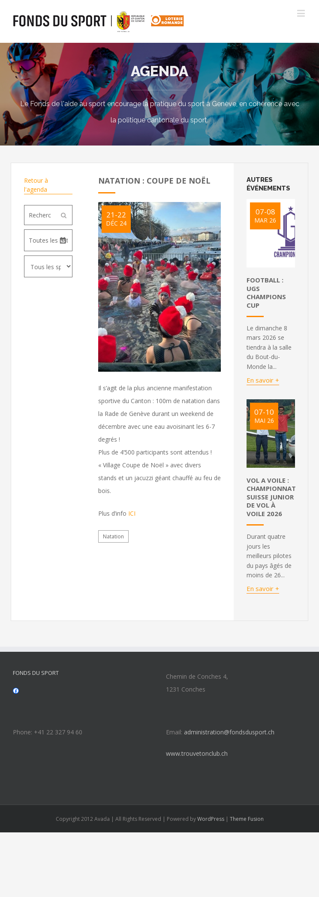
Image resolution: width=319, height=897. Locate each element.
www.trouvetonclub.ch (197, 753)
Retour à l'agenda (36, 184)
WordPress (210, 819)
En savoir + (263, 380)
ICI (131, 513)
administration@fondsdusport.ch (229, 732)
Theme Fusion (247, 819)
